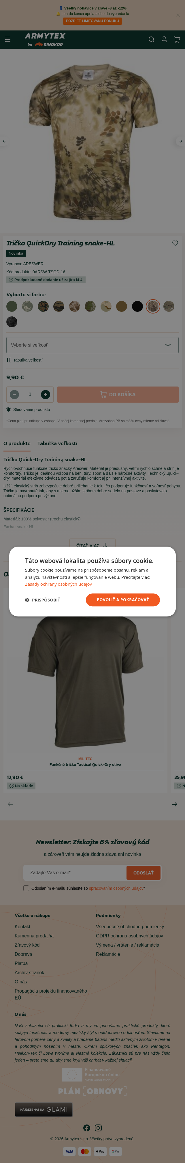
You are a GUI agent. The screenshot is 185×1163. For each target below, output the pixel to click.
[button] (42, 600)
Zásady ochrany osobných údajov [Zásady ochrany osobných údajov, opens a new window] (58, 584)
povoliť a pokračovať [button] (123, 599)
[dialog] (92, 581)
